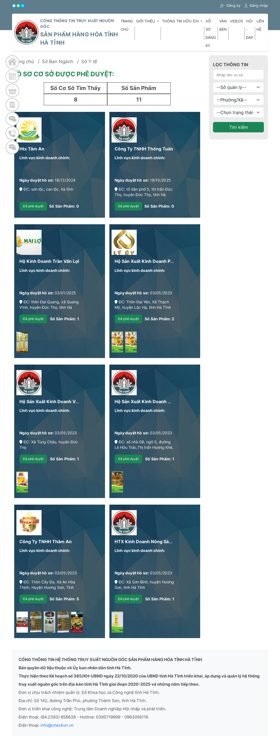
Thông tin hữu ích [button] (181, 21)
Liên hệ (260, 25)
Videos (236, 21)
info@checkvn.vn (57, 725)
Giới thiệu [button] (146, 21)
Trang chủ (127, 25)
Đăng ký (230, 5)
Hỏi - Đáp (249, 29)
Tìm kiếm (238, 127)
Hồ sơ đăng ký (211, 33)
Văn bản (223, 25)
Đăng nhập (256, 5)
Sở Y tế (89, 61)
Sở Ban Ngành (57, 61)
